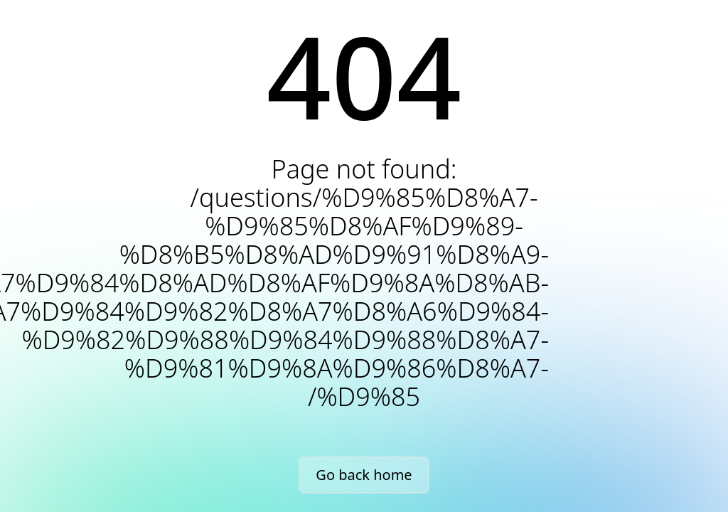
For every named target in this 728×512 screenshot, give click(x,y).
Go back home (364, 474)
